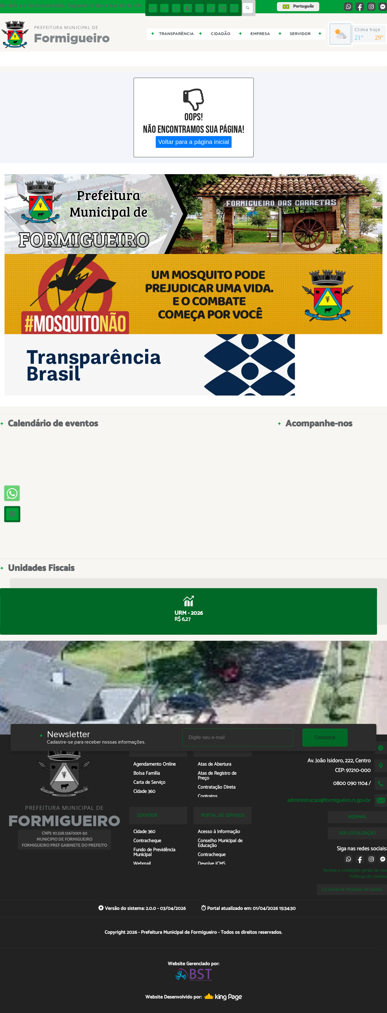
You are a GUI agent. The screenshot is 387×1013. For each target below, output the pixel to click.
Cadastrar (325, 737)
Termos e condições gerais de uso (355, 870)
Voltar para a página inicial (193, 141)
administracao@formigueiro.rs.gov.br (329, 800)
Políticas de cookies (368, 876)
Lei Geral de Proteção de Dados (352, 889)
